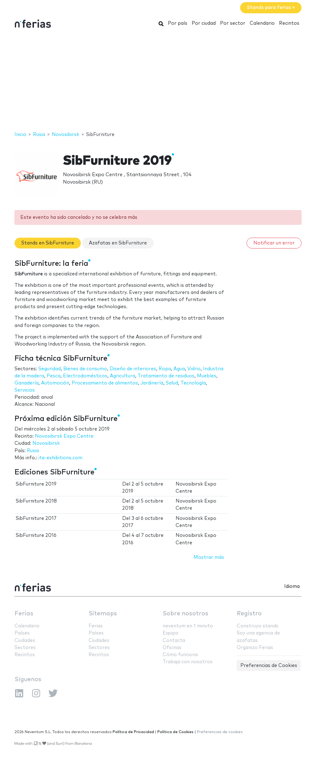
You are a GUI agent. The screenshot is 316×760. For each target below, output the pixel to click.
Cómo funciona (180, 654)
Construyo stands (257, 626)
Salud (172, 383)
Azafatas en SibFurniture (118, 243)
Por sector (232, 23)
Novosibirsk (46, 443)
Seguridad (49, 369)
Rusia (33, 450)
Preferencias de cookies (220, 732)
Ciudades (25, 640)
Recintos (289, 23)
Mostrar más (208, 557)
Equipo (170, 633)
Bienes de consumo (85, 369)
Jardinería (151, 383)
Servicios (25, 390)
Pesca (53, 376)
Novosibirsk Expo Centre (64, 436)
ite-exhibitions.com (60, 458)
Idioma (292, 586)
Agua (179, 369)
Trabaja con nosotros (188, 662)
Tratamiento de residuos (166, 376)
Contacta (174, 640)
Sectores (25, 647)
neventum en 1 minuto (188, 626)
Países (22, 633)
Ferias (24, 614)
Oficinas (172, 647)
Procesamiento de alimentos (105, 383)
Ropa (165, 369)
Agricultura (122, 376)
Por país (177, 23)
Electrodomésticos (85, 376)
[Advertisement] (158, 81)
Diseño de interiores (133, 369)
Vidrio (194, 369)
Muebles (206, 376)
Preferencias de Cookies (268, 665)
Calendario (262, 23)
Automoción (55, 383)
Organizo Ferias (255, 647)
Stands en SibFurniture (47, 243)
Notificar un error (274, 243)
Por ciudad (204, 23)
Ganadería (27, 383)
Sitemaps (103, 614)
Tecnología (193, 383)
